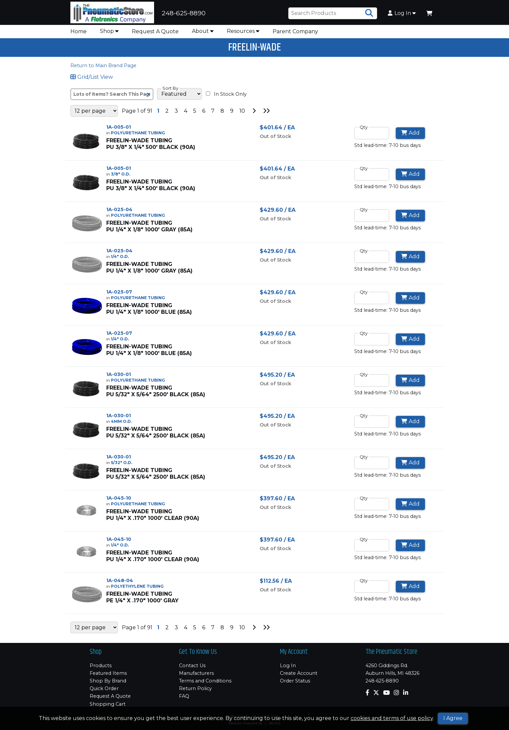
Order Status (295, 681)
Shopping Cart (108, 704)
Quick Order (104, 688)
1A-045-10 (118, 500)
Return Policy (195, 688)
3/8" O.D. (120, 176)
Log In (402, 14)
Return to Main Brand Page (103, 67)
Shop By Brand (108, 681)
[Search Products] (369, 14)
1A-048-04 (119, 582)
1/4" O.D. (120, 258)
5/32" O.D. (121, 464)
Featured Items (108, 673)
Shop (109, 33)
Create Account (298, 673)
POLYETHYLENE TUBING (137, 588)
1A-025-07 (119, 294)
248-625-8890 (382, 681)
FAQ (184, 696)
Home (78, 33)
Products (101, 666)
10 (242, 113)
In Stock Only (226, 96)
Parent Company (295, 33)
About (202, 33)
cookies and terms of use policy (392, 718)
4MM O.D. (121, 423)
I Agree (453, 718)
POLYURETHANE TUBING (138, 134)
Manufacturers (196, 673)
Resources (243, 33)
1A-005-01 (118, 129)
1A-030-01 (118, 376)
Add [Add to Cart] (410, 135)
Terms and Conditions (205, 681)
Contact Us (192, 666)
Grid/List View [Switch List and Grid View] (91, 79)
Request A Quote (155, 33)
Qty (364, 129)
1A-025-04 (119, 211)
